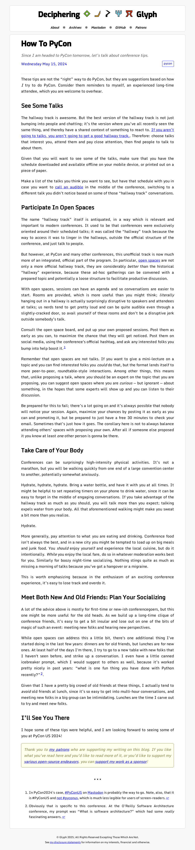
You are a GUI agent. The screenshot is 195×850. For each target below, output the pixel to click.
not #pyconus (67, 798)
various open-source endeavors (51, 761)
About (54, 27)
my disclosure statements (65, 842)
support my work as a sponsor (121, 761)
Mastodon (98, 27)
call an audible (69, 187)
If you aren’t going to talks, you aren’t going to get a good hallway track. (97, 133)
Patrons (140, 27)
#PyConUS (73, 792)
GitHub (120, 27)
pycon (168, 63)
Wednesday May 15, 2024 (44, 64)
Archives (75, 27)
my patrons (59, 749)
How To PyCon (46, 44)
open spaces (149, 260)
